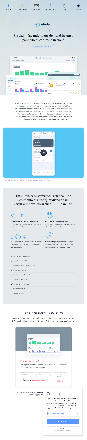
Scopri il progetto (43, 46)
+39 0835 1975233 (43, 392)
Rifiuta (63, 429)
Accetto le (35, 380)
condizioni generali (39, 380)
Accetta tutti (63, 421)
